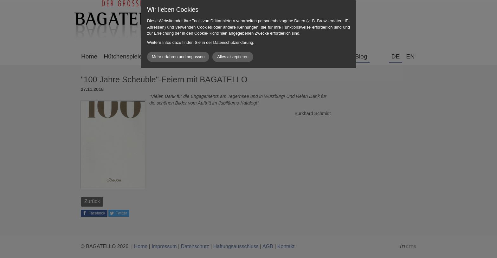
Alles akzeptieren (232, 56)
